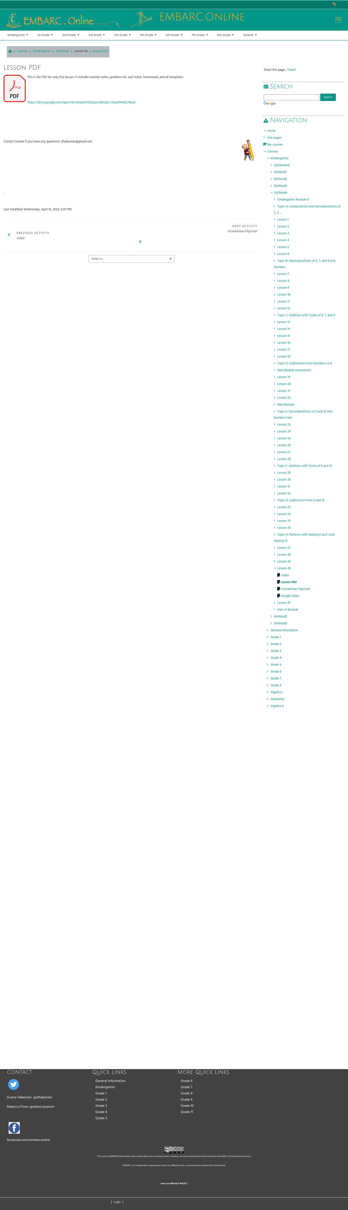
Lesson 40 (81, 51)
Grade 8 (186, 1093)
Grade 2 (101, 1100)
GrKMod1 (282, 172)
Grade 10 (187, 1106)
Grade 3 (101, 1106)
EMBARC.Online (117, 1156)
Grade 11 (187, 1112)
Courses (274, 151)
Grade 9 (186, 1100)
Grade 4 (101, 1112)
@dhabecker (42, 1097)
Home (273, 131)
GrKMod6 (282, 623)
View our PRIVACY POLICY (174, 1183)
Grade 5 (101, 1118)
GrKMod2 (282, 179)
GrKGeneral (283, 165)
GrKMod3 (282, 186)
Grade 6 (186, 1081)
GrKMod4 (282, 192)
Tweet (293, 70)
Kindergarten (105, 1087)
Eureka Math (142, 1156)
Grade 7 (186, 1087)
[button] (338, 20)
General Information (110, 1081)
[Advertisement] (303, 853)
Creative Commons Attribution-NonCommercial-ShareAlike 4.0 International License (211, 1156)
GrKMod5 (282, 616)
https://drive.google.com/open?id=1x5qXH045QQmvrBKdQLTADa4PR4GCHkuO (81, 102)
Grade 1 (101, 1093)
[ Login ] (117, 1202)
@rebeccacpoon (42, 1107)
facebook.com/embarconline (28, 1140)
